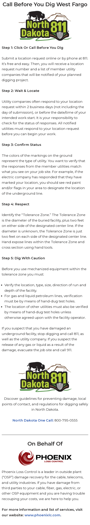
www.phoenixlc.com (42, 515)
